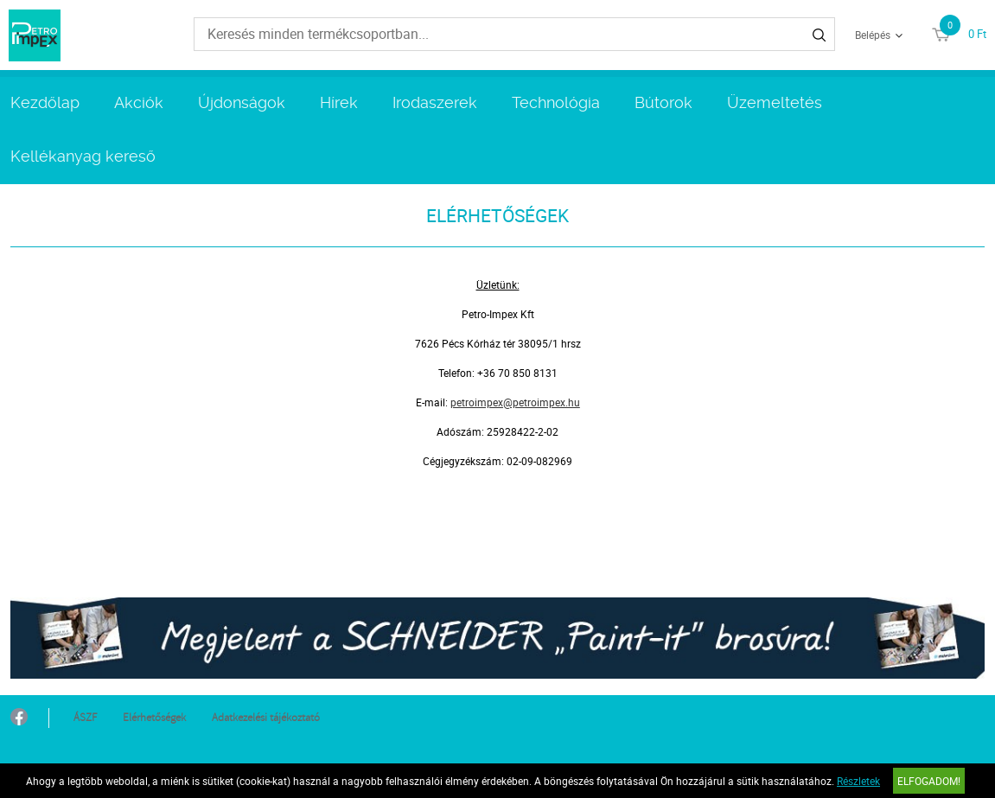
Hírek (339, 102)
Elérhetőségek (154, 718)
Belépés (872, 34)
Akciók (138, 102)
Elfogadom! (928, 781)
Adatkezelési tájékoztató (266, 718)
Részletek (858, 781)
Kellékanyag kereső (83, 156)
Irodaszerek (434, 102)
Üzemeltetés (774, 102)
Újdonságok (241, 102)
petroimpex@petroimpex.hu (515, 402)
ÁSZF (85, 718)
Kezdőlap (45, 102)
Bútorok (663, 102)
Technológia (556, 102)
